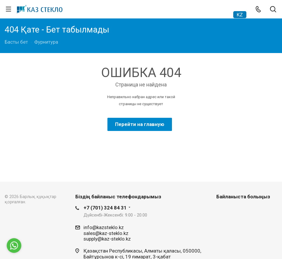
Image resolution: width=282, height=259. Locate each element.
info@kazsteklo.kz (103, 227)
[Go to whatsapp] (14, 245)
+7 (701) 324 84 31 (105, 208)
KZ (240, 15)
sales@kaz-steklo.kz (105, 233)
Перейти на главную (139, 124)
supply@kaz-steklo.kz (107, 239)
